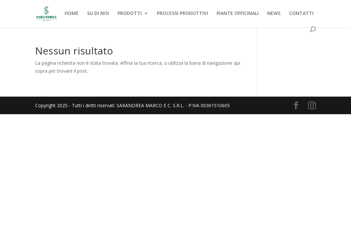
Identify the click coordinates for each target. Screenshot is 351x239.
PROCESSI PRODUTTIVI (182, 13)
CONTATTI (301, 13)
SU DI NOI (98, 13)
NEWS (273, 13)
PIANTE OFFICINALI (238, 13)
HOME (71, 13)
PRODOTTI (130, 13)
